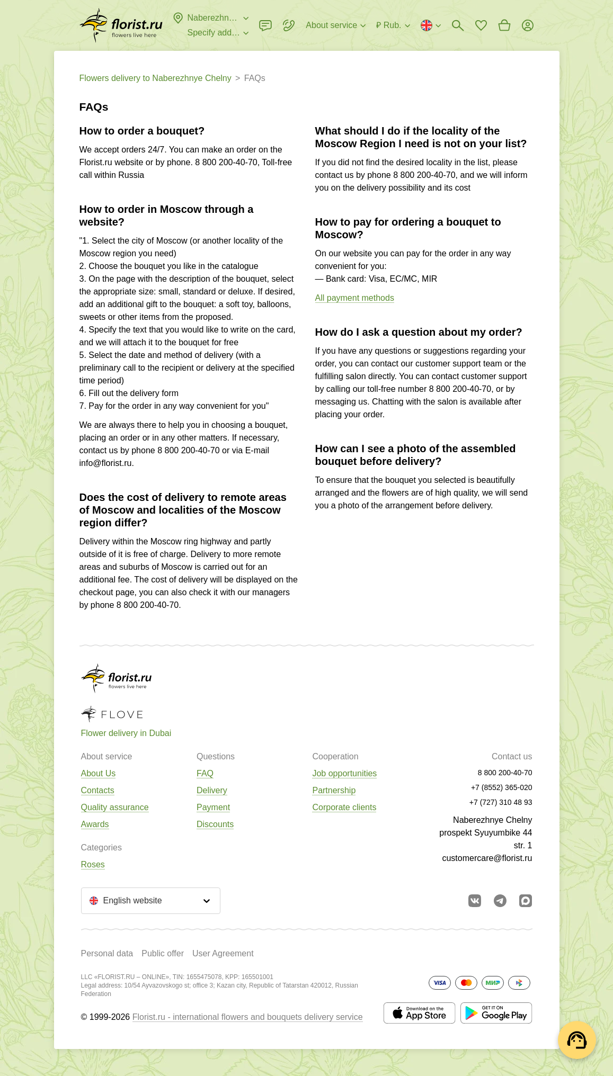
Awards (95, 824)
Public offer (162, 953)
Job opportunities (344, 773)
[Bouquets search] (457, 25)
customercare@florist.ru (487, 858)
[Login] (527, 25)
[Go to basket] (504, 25)
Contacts (97, 790)
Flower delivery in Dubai (126, 733)
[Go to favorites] (481, 25)
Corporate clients (344, 807)
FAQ (205, 773)
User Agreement (223, 953)
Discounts (215, 824)
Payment (213, 807)
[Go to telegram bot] (500, 900)
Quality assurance (115, 807)
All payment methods (354, 297)
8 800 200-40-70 (226, 162)
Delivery (212, 790)
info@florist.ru (105, 463)
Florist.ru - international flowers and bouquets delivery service (247, 1016)
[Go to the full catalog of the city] (121, 25)
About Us (98, 773)
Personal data (107, 953)
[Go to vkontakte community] (474, 900)
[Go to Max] (525, 900)
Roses (93, 864)
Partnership (334, 790)
